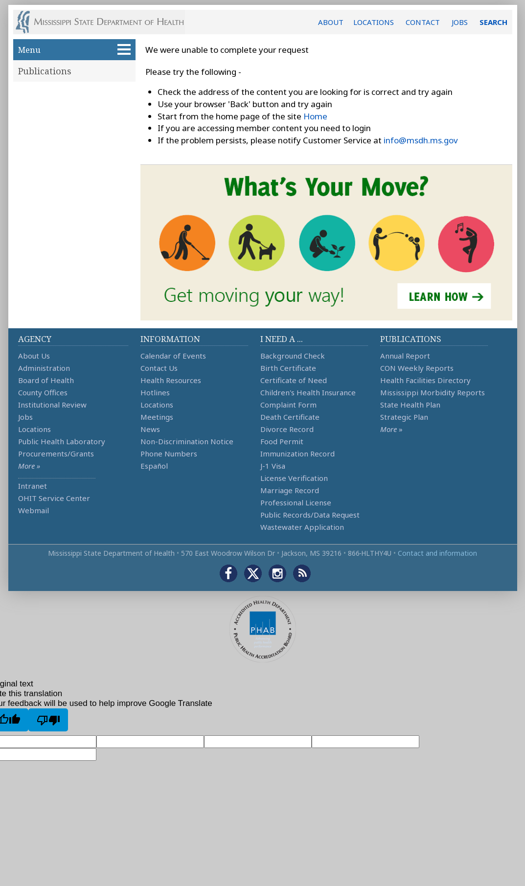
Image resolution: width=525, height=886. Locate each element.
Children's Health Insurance (308, 392)
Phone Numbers (168, 453)
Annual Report (405, 356)
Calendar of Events (173, 356)
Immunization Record (297, 453)
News (150, 429)
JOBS (460, 22)
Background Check (292, 356)
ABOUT (330, 22)
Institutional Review (52, 404)
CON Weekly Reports (417, 368)
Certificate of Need (293, 380)
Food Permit (281, 441)
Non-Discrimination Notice (186, 441)
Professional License (295, 502)
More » (29, 466)
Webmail (33, 510)
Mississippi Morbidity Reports (432, 392)
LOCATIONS (373, 22)
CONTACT (423, 22)
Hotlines (155, 392)
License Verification (294, 478)
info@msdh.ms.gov (421, 140)
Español (154, 466)
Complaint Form (288, 404)
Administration (44, 368)
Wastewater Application (302, 527)
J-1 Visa (272, 466)
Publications (44, 71)
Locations (34, 429)
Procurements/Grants (56, 453)
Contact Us (159, 368)
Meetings (156, 417)
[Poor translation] (48, 719)
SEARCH (493, 22)
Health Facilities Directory (425, 380)
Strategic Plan (404, 417)
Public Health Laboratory (61, 441)
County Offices (43, 392)
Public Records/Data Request (310, 515)
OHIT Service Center (54, 498)
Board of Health (46, 380)
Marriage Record (289, 490)
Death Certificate (290, 417)
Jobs (25, 417)
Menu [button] (74, 49)
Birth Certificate (288, 368)
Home (315, 116)
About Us (34, 356)
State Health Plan (410, 404)
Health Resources (170, 380)
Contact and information (437, 553)
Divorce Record (287, 429)
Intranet (32, 486)
